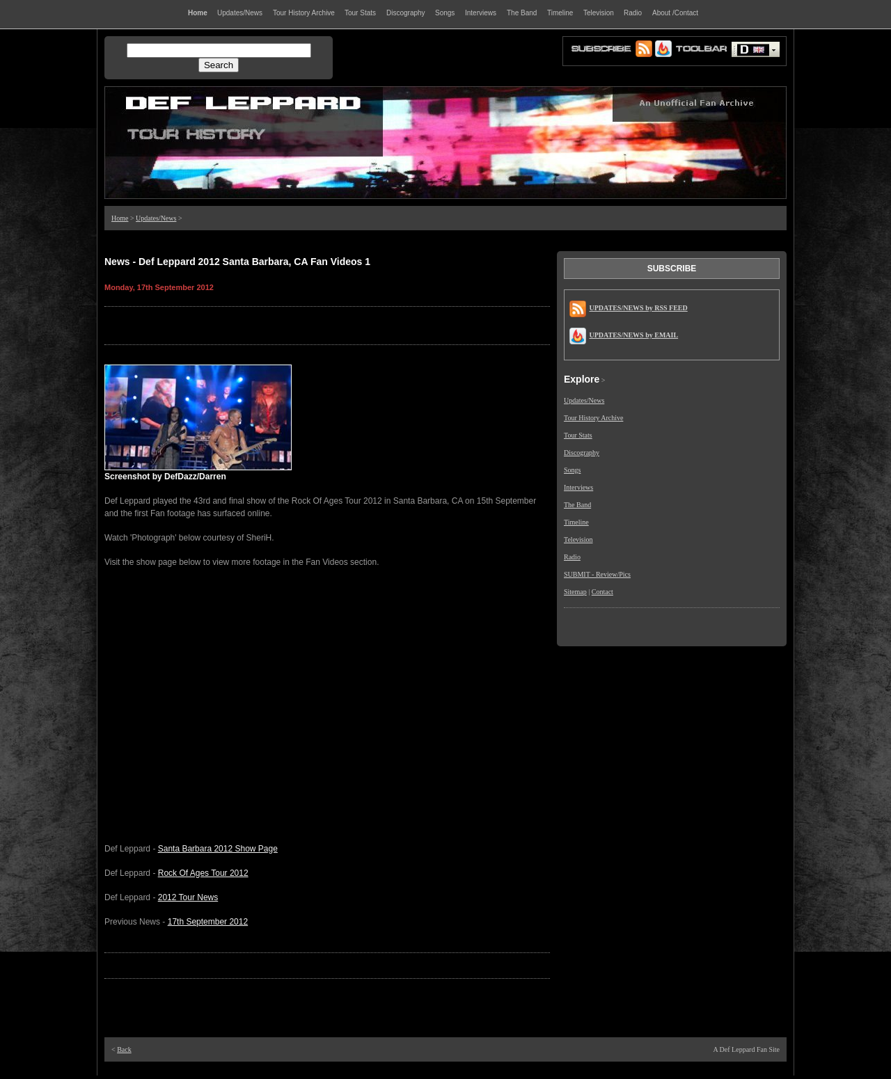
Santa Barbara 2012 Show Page (218, 849)
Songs (572, 470)
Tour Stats (578, 435)
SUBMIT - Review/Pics (597, 574)
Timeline (576, 522)
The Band (577, 505)
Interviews (578, 487)
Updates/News (156, 218)
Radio (572, 557)
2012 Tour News (188, 897)
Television (578, 539)
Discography (581, 452)
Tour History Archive (593, 418)
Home (119, 218)
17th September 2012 (208, 922)
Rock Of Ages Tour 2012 (203, 873)
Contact (602, 592)
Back (124, 1049)
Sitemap (575, 592)
